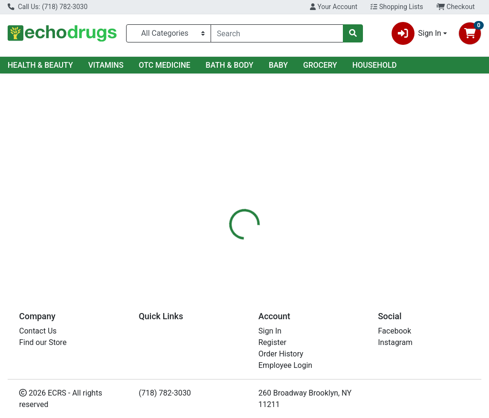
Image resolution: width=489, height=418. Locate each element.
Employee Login (285, 365)
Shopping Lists (397, 6)
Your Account (333, 6)
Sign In (269, 330)
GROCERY (320, 65)
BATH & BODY (230, 65)
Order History (280, 353)
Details (229, 211)
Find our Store (42, 342)
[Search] (277, 33)
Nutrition (269, 211)
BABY (278, 65)
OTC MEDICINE (165, 65)
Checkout (455, 6)
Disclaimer (315, 211)
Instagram (395, 342)
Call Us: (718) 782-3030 (47, 6)
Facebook (394, 330)
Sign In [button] (416, 33)
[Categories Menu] (168, 33)
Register (272, 342)
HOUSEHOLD (374, 65)
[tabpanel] (346, 250)
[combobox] (277, 33)
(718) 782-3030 (165, 392)
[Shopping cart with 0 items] (469, 33)
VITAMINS (106, 65)
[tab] (229, 211)
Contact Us (38, 330)
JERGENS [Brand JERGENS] (315, 247)
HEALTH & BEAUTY (40, 65)
